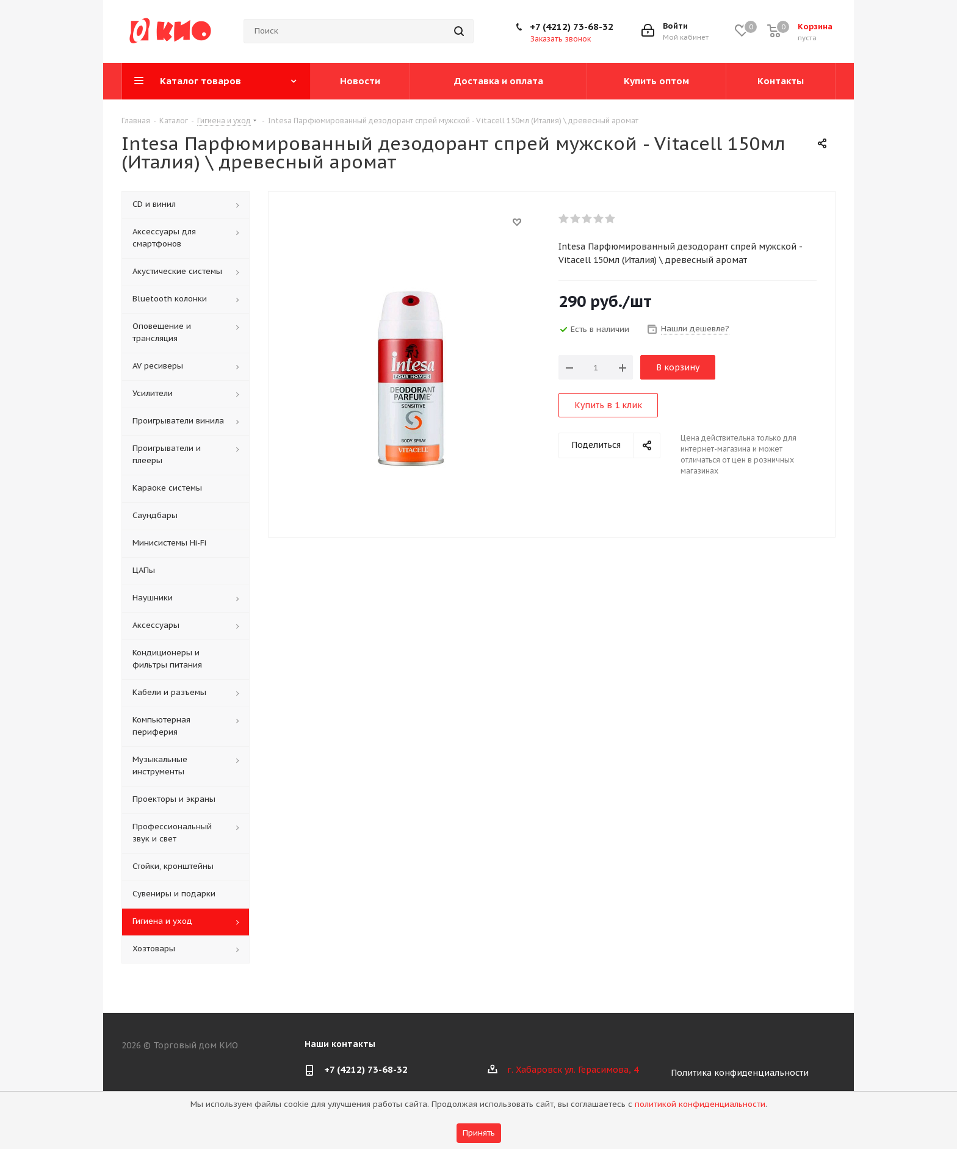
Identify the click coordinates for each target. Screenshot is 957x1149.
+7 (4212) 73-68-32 (571, 26)
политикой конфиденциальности (700, 1104)
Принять (479, 1133)
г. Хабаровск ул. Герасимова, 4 (572, 1069)
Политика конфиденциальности (740, 1072)
